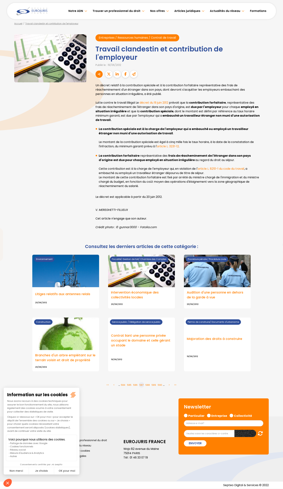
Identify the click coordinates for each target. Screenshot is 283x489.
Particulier (196, 415)
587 (142, 385)
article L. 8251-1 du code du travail (221, 169)
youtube (276, 244)
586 (135, 385)
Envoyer (195, 443)
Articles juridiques (187, 11)
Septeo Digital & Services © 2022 (246, 485)
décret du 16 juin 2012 (154, 103)
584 (123, 385)
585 (129, 385)
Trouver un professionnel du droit (116, 11)
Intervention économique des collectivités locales (135, 295)
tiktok (276, 266)
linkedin (276, 237)
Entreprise (219, 415)
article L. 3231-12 (168, 146)
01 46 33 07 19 (139, 458)
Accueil (18, 23)
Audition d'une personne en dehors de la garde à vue (215, 295)
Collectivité (243, 415)
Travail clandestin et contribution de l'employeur (51, 23)
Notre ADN (75, 11)
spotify (276, 259)
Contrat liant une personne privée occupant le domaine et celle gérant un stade (140, 341)
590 (160, 385)
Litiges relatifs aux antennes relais (62, 294)
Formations (258, 11)
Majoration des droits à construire (214, 339)
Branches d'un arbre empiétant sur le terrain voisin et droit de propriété (65, 358)
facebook (276, 223)
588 (147, 385)
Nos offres (157, 11)
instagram (276, 252)
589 (154, 385)
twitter (276, 230)
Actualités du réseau (225, 11)
